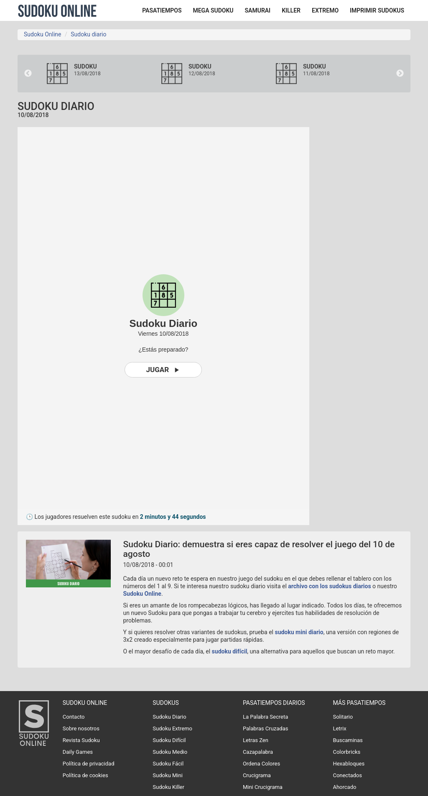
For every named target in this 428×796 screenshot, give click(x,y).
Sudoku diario (88, 34)
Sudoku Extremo (172, 728)
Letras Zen (255, 740)
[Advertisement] (375, 252)
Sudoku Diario (169, 717)
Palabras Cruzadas (265, 728)
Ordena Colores (261, 763)
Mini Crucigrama (263, 787)
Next (400, 73)
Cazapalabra (258, 752)
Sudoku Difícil (169, 740)
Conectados (347, 775)
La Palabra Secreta (265, 717)
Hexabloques (348, 763)
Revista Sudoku (81, 740)
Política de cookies (85, 775)
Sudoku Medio (170, 752)
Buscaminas (347, 740)
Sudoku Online (57, 10)
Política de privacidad (89, 763)
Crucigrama (257, 775)
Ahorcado (344, 787)
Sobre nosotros (81, 728)
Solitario (343, 717)
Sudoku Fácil (168, 763)
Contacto (74, 717)
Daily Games (78, 752)
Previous (28, 73)
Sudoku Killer (168, 787)
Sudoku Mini (167, 775)
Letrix (339, 728)
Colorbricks (346, 752)
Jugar (163, 369)
